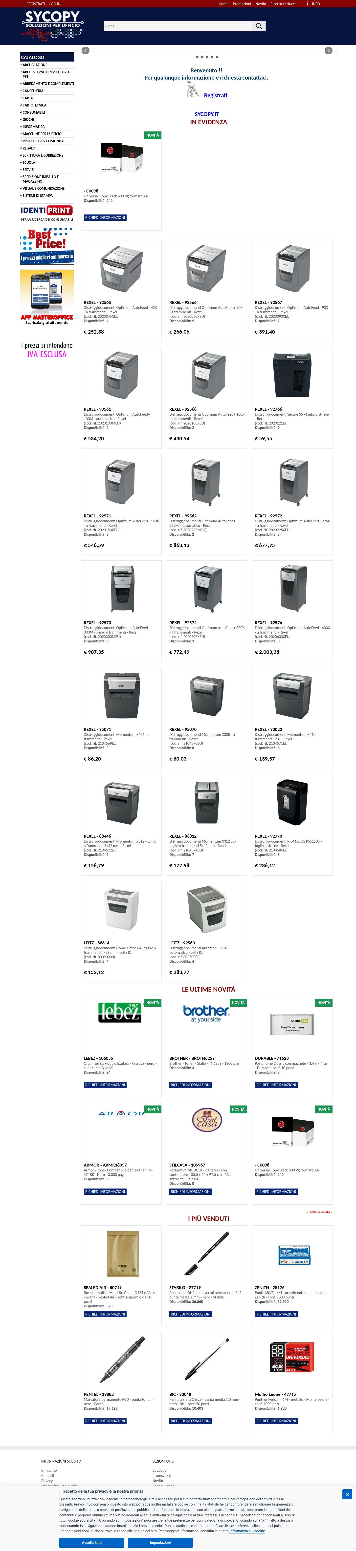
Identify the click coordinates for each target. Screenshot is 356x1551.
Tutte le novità (319, 1212)
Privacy (47, 1480)
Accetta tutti (92, 1543)
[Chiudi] (347, 1494)
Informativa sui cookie (247, 1531)
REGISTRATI (36, 3)
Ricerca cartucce (283, 3)
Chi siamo (49, 1470)
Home (223, 3)
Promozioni (242, 3)
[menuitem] (285, 3)
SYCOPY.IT (207, 114)
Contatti (47, 1475)
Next (329, 51)
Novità (261, 3)
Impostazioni (160, 1543)
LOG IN (55, 3)
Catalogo (160, 1470)
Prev (85, 51)
